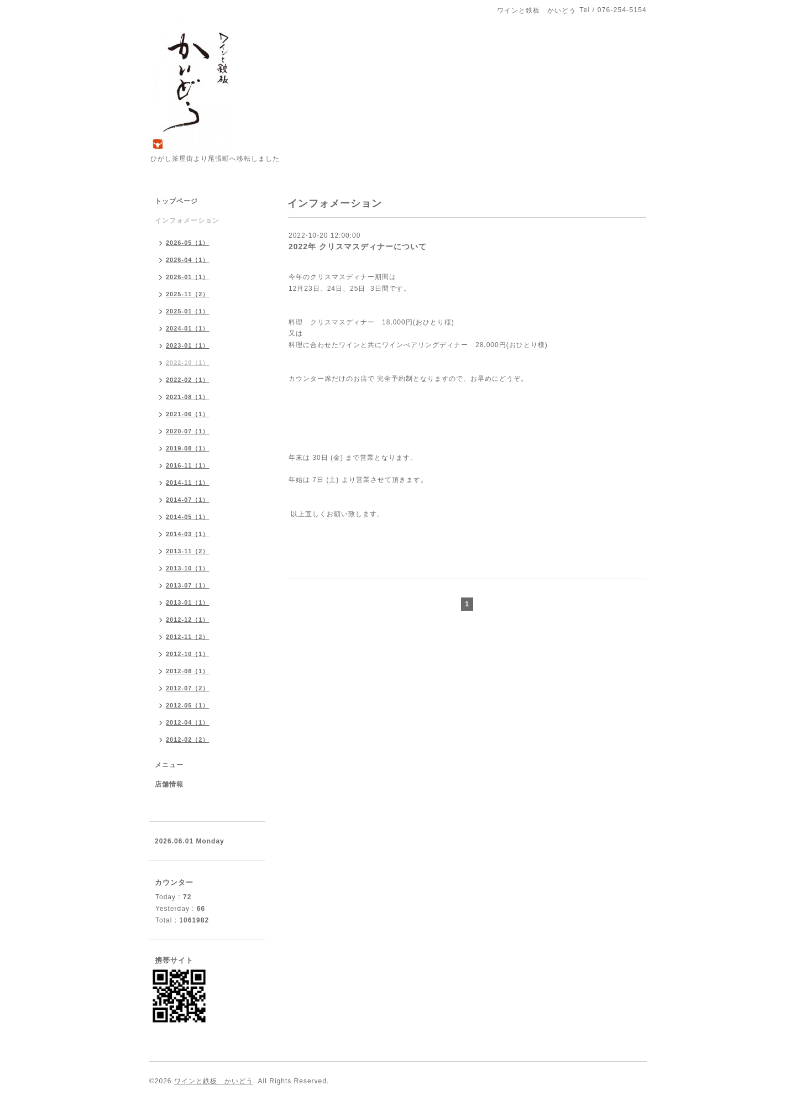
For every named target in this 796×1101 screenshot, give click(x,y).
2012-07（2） (188, 688)
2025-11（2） (188, 294)
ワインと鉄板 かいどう (213, 1081)
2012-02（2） (188, 739)
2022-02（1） (188, 379)
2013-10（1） (188, 568)
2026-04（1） (188, 259)
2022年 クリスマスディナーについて (358, 246)
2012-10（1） (188, 654)
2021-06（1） (188, 414)
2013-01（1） (188, 602)
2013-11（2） (188, 551)
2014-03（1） (188, 534)
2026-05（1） (188, 242)
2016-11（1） (188, 465)
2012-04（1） (188, 722)
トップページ (176, 201)
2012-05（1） (188, 705)
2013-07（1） (188, 585)
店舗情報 (169, 784)
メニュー (169, 765)
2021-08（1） (188, 397)
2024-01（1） (188, 328)
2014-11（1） (188, 482)
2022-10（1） (188, 362)
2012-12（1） (188, 619)
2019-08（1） (188, 448)
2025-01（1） (188, 311)
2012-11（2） (188, 636)
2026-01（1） (188, 277)
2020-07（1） (188, 431)
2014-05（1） (188, 516)
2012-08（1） (188, 671)
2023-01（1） (188, 345)
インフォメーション (187, 220)
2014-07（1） (188, 499)
